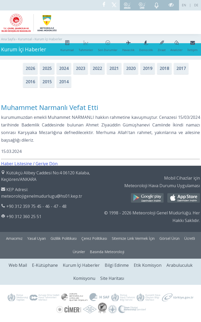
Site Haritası (112, 278)
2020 (131, 68)
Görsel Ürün (169, 238)
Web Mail (18, 265)
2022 (97, 68)
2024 (64, 68)
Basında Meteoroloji (107, 251)
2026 (30, 68)
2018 (164, 68)
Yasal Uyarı (36, 238)
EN (184, 5)
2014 (64, 82)
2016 (30, 82)
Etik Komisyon (147, 265)
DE (196, 5)
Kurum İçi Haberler (81, 265)
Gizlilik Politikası (64, 238)
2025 (47, 68)
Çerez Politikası (94, 238)
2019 (147, 68)
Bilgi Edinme (117, 265)
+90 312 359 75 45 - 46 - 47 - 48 (36, 206)
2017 (181, 68)
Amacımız (14, 238)
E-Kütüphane (45, 265)
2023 (80, 68)
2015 (47, 82)
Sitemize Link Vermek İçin (133, 238)
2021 (114, 68)
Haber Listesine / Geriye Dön (29, 163)
